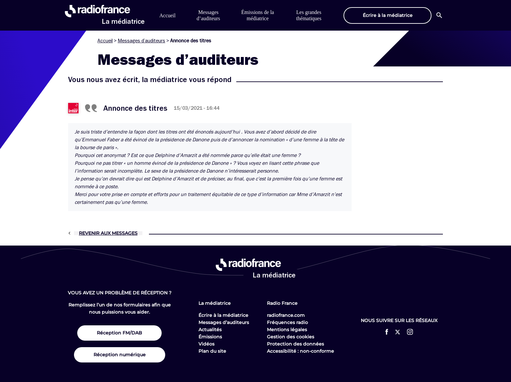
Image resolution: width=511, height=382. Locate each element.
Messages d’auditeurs (141, 40)
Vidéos (206, 344)
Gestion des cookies (290, 337)
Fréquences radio (287, 322)
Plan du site (212, 351)
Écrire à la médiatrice (223, 315)
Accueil (167, 15)
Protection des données (295, 344)
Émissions (210, 337)
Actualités (210, 329)
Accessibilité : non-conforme (300, 351)
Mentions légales (287, 329)
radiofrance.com (286, 315)
